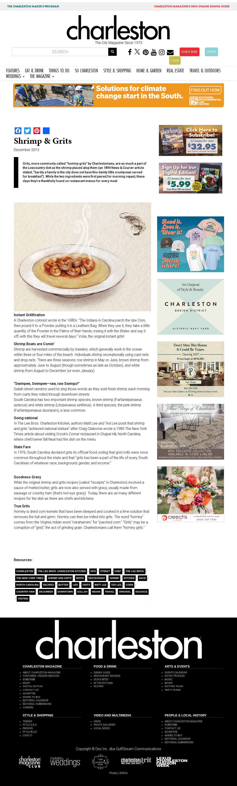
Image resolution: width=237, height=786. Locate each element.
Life (75, 584)
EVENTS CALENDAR (176, 672)
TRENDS (27, 721)
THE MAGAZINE (42, 75)
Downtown (65, 591)
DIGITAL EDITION (32, 686)
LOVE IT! (27, 735)
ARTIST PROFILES (175, 675)
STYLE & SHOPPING (117, 70)
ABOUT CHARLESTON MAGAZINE (41, 672)
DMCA (124, 773)
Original (125, 591)
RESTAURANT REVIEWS (107, 675)
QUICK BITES (101, 679)
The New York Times (30, 578)
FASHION (28, 728)
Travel (109, 591)
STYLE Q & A (30, 724)
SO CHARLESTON (86, 70)
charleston (24, 571)
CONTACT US (30, 690)
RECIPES (98, 686)
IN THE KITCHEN (103, 683)
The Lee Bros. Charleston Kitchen (62, 571)
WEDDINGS (15, 75)
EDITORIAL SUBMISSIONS (37, 704)
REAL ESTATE (175, 70)
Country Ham (25, 591)
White (80, 578)
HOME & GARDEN (148, 70)
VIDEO (97, 721)
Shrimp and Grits (60, 578)
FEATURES (13, 70)
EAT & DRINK (34, 70)
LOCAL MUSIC (102, 728)
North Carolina (27, 584)
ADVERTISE (29, 693)
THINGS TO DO (59, 70)
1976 (93, 571)
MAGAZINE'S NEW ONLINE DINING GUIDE (192, 6)
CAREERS (28, 707)
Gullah (82, 591)
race (142, 578)
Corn (129, 584)
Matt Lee (101, 584)
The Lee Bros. (135, 571)
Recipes (48, 584)
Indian (96, 591)
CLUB (175, 60)
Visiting (23, 598)
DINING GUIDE (102, 672)
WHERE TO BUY (31, 697)
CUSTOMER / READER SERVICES (41, 675)
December (46, 591)
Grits (86, 584)
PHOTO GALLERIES (104, 724)
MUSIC (169, 679)
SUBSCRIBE (189, 52)
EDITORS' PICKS (174, 686)
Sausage (141, 591)
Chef (117, 571)
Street (105, 571)
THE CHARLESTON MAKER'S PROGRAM (33, 6)
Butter (63, 584)
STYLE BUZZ (30, 731)
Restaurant (96, 578)
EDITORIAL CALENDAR (35, 700)
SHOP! (211, 52)
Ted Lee (116, 584)
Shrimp (114, 578)
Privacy (113, 773)
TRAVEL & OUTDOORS (204, 70)
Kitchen (129, 578)
